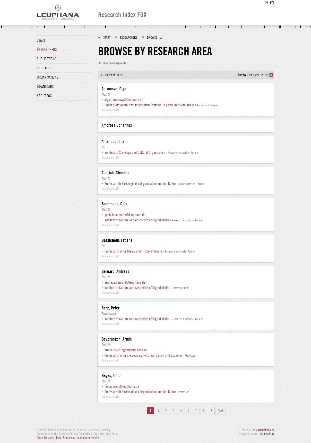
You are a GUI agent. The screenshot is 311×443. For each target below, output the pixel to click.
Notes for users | (46, 438)
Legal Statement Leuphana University (77, 438)
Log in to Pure (266, 434)
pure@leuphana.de (263, 430)
